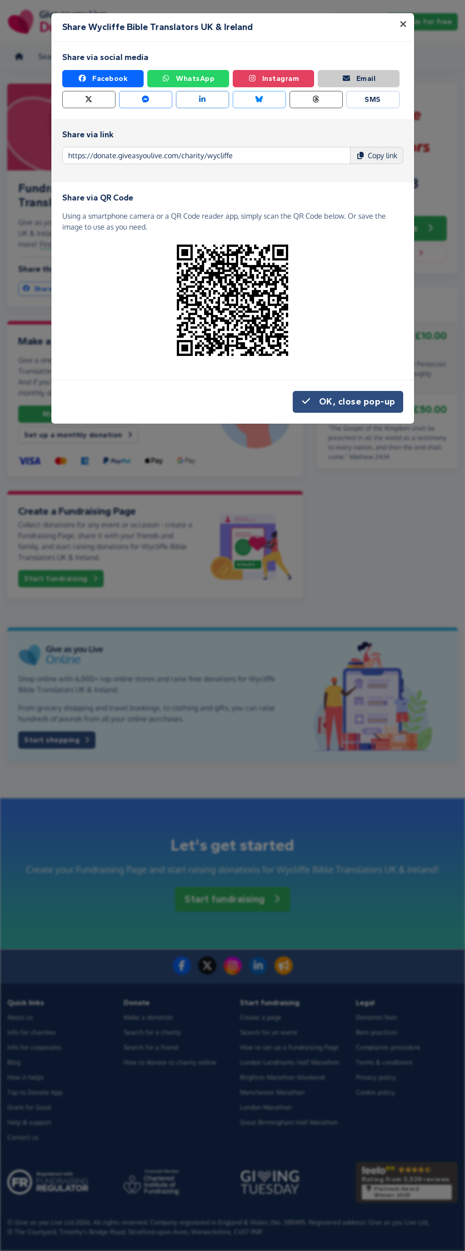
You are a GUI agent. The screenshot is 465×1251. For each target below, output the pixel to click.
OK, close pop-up (347, 402)
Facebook (103, 78)
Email (359, 78)
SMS (373, 99)
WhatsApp (188, 78)
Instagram (274, 78)
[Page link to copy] (206, 155)
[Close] (403, 24)
